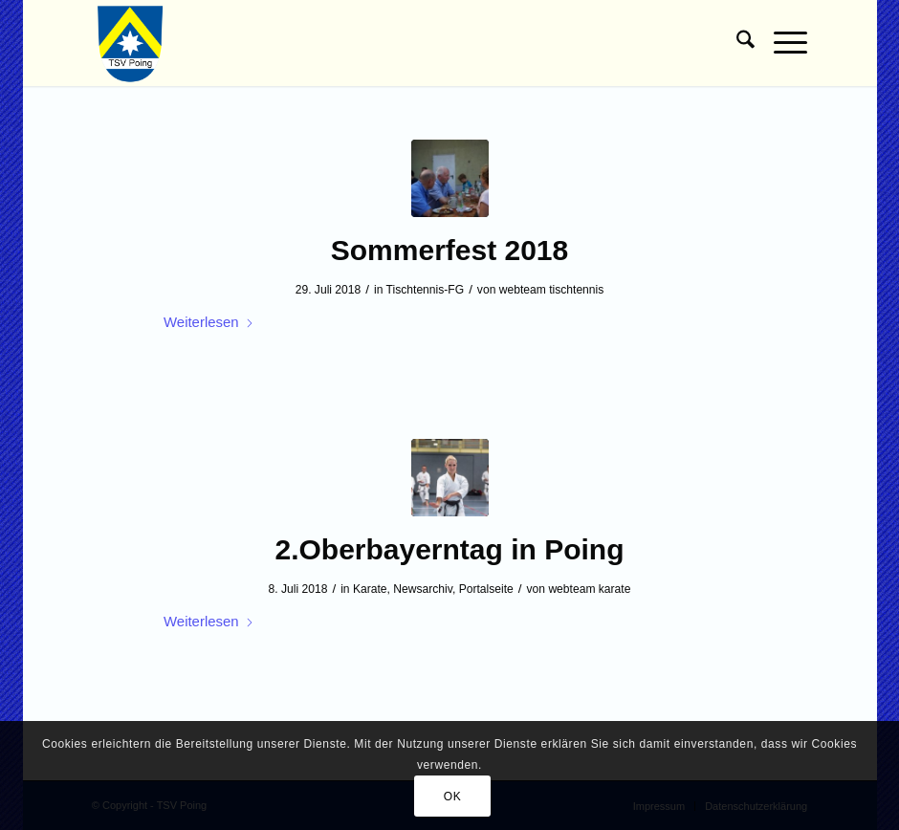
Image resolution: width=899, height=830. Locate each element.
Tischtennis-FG (425, 289)
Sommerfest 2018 (449, 250)
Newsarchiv (422, 589)
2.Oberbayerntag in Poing (449, 549)
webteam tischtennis (551, 289)
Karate (370, 589)
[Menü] (781, 43)
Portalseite (486, 589)
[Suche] (736, 43)
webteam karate (589, 589)
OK (453, 796)
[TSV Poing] (130, 43)
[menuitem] (736, 43)
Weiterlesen (209, 322)
